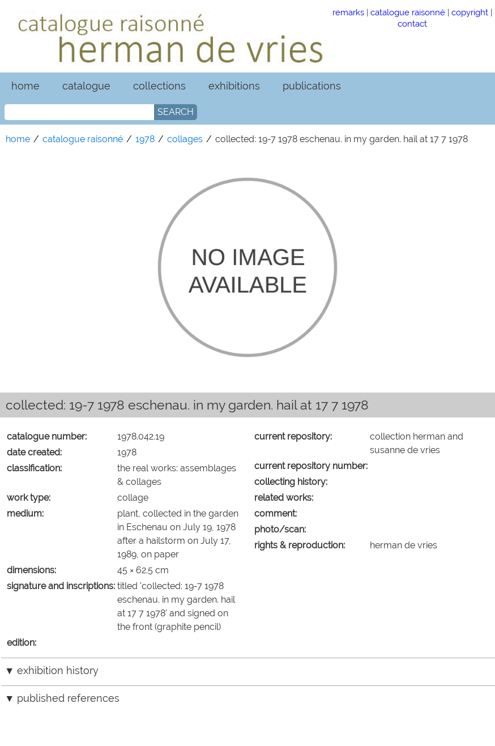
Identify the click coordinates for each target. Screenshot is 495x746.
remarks (348, 12)
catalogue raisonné (407, 12)
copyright (469, 12)
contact (412, 23)
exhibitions (234, 86)
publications (312, 86)
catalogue (86, 86)
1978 (145, 139)
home (25, 86)
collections (159, 86)
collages (185, 139)
